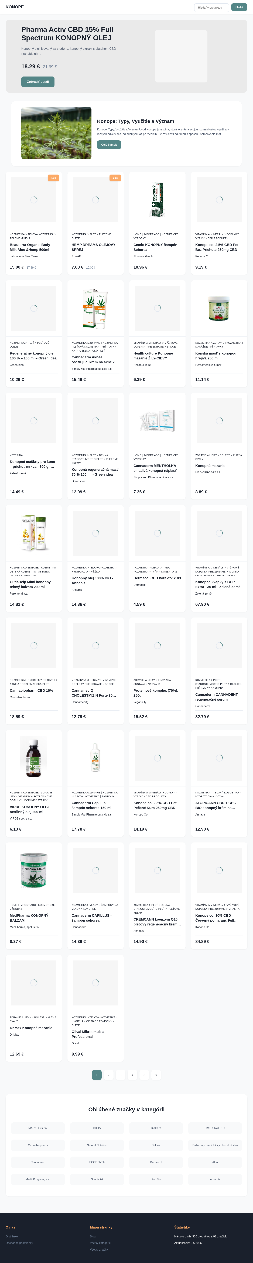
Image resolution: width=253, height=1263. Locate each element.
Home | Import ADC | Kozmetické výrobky (156, 236)
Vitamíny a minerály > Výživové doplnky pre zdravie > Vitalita (217, 907)
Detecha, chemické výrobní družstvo (215, 1145)
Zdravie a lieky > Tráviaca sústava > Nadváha (152, 682)
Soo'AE (76, 256)
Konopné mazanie (210, 466)
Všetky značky (99, 1249)
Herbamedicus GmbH (208, 364)
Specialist (97, 1179)
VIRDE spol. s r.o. (21, 818)
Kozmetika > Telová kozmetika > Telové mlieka (33, 236)
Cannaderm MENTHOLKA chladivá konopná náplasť (155, 468)
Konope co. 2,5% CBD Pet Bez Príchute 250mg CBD (216, 247)
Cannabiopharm (20, 697)
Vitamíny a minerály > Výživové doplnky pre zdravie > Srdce (156, 344)
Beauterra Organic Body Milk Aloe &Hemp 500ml (30, 247)
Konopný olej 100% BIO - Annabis (92, 580)
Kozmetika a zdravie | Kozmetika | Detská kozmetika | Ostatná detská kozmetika (33, 571)
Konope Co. (202, 256)
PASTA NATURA (215, 1128)
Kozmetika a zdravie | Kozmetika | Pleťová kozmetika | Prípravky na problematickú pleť (95, 346)
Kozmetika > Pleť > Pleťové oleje (91, 236)
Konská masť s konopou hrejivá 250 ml (215, 355)
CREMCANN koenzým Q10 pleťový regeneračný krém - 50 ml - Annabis (157, 922)
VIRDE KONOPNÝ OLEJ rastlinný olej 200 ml (29, 809)
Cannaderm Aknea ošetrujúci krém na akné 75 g (94, 360)
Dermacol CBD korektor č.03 (157, 578)
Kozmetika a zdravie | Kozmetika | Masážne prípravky (219, 344)
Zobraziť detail (38, 82)
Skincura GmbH (143, 256)
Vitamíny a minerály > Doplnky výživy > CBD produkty (217, 236)
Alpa (215, 1162)
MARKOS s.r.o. (37, 1128)
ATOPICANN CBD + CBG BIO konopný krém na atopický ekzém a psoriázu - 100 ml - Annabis (218, 805)
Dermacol (139, 584)
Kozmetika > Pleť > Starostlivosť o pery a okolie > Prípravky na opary (218, 684)
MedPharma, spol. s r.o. (24, 927)
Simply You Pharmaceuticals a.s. (92, 368)
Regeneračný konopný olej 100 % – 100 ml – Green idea (33, 355)
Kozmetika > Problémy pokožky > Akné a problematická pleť (33, 682)
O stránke (12, 1236)
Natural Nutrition (97, 1145)
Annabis (77, 589)
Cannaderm (202, 706)
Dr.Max (14, 1034)
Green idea (17, 364)
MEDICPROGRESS (207, 472)
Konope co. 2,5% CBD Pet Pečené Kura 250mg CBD (155, 805)
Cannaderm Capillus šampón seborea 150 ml (91, 805)
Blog (92, 1236)
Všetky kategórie (100, 1242)
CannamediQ (80, 702)
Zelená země (18, 473)
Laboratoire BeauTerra (24, 256)
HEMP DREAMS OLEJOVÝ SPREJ (93, 247)
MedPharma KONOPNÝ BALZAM (29, 918)
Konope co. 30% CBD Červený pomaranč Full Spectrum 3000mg (214, 918)
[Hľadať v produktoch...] (211, 7)
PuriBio (156, 1179)
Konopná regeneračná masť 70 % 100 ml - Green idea (95, 472)
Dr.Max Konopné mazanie (31, 1028)
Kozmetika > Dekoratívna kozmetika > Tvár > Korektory (155, 569)
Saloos (156, 1145)
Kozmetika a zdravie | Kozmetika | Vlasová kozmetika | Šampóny (95, 794)
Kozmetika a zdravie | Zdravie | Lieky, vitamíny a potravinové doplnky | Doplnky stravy (31, 796)
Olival (75, 1043)
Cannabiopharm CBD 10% (31, 690)
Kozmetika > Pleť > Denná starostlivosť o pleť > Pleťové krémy (95, 459)
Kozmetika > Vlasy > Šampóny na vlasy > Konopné (95, 907)
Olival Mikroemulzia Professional (88, 1034)
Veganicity (140, 702)
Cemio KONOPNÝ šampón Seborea (155, 247)
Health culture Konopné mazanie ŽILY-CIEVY (153, 355)
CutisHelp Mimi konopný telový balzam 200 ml (30, 584)
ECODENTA (97, 1162)
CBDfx (97, 1128)
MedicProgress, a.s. (38, 1179)
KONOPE (15, 7)
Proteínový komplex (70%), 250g (156, 693)
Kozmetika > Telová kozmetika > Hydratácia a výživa (95, 569)
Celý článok (109, 144)
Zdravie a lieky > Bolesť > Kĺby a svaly (218, 457)
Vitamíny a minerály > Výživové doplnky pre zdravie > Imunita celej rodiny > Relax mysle (217, 571)
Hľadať (239, 7)
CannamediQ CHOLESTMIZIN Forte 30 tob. (92, 693)
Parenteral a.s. (19, 593)
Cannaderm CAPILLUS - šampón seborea (92, 918)
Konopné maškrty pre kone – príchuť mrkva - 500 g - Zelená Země (32, 464)
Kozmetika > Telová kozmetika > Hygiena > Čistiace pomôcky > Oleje (95, 1021)
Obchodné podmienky (19, 1242)
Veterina (16, 455)
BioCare (156, 1128)
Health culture (142, 364)
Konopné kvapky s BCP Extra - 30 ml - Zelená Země (218, 584)
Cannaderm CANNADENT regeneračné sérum (216, 697)
